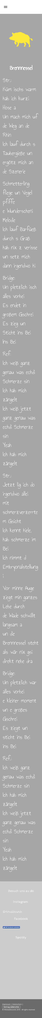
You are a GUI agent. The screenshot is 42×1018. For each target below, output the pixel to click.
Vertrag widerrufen (11, 1007)
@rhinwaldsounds (12, 911)
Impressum (6, 1004)
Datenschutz (17, 1004)
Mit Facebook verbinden (11, 927)
